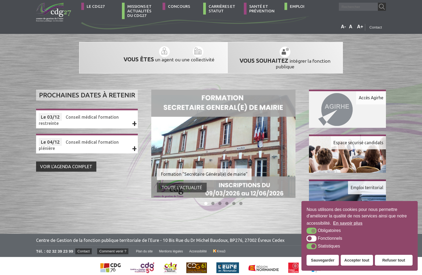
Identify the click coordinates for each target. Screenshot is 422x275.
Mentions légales (172, 246)
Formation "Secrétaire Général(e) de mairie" (204, 169)
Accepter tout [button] (356, 260)
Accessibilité (200, 246)
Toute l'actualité (182, 183)
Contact (375, 27)
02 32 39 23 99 (60, 246)
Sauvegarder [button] (322, 260)
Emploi (297, 6)
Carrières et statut (222, 8)
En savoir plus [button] (348, 223)
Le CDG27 (96, 6)
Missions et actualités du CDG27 (139, 11)
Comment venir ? (113, 246)
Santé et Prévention (262, 8)
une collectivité (177, 54)
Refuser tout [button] (393, 260)
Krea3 (221, 246)
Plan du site (145, 246)
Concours (179, 6)
